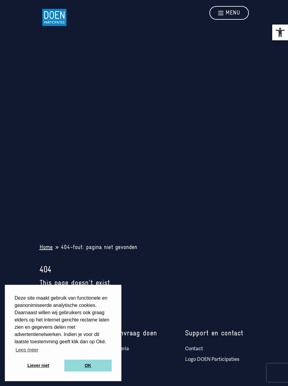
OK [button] (88, 365)
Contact (194, 349)
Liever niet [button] (38, 365)
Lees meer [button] (27, 349)
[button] (280, 32)
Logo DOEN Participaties (212, 360)
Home (46, 248)
